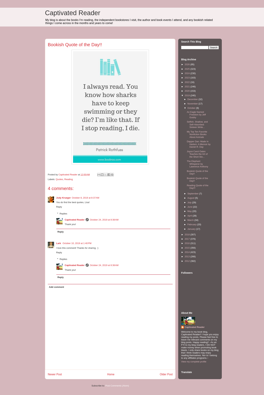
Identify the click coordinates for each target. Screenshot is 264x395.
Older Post (166, 374)
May (189, 211)
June (190, 207)
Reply (59, 207)
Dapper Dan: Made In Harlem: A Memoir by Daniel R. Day (198, 144)
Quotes (59, 179)
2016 (187, 243)
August (191, 198)
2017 (187, 239)
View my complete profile (193, 361)
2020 (187, 91)
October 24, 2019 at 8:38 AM (104, 219)
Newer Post (55, 374)
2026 (187, 64)
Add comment (56, 287)
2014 (187, 252)
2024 (187, 73)
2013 (187, 256)
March (190, 220)
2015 (187, 247)
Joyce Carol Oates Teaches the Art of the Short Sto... (197, 154)
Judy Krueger (63, 197)
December (193, 99)
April (190, 215)
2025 (187, 69)
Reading (68, 179)
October (191, 108)
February (192, 224)
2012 (187, 261)
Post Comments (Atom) (117, 385)
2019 (187, 95)
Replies (63, 213)
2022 (187, 82)
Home (111, 374)
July (189, 202)
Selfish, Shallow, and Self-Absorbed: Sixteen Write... (197, 124)
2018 (187, 234)
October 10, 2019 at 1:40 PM (77, 243)
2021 (187, 86)
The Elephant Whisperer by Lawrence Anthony (197, 164)
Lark (59, 243)
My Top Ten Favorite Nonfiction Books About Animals (197, 134)
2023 (187, 77)
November (193, 103)
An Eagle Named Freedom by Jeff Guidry (196, 115)
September (193, 193)
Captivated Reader (72, 13)
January (191, 229)
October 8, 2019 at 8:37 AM (85, 197)
